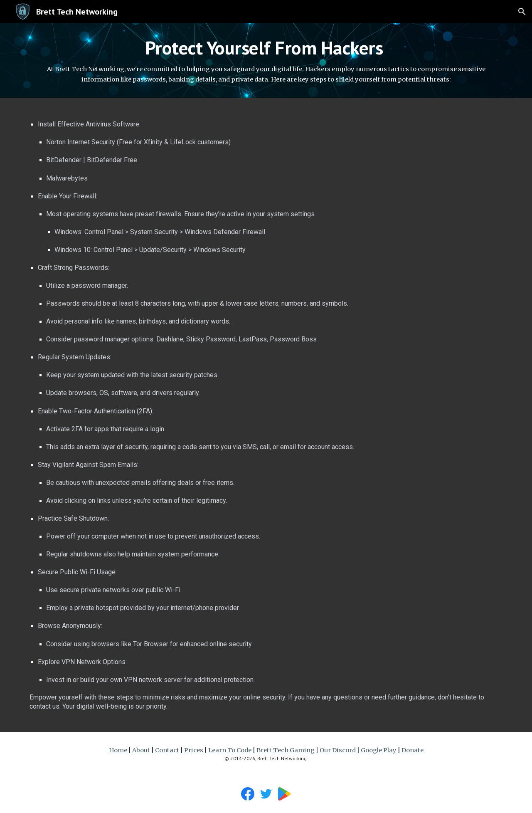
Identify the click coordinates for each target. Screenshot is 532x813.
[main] (266, 60)
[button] (522, 12)
